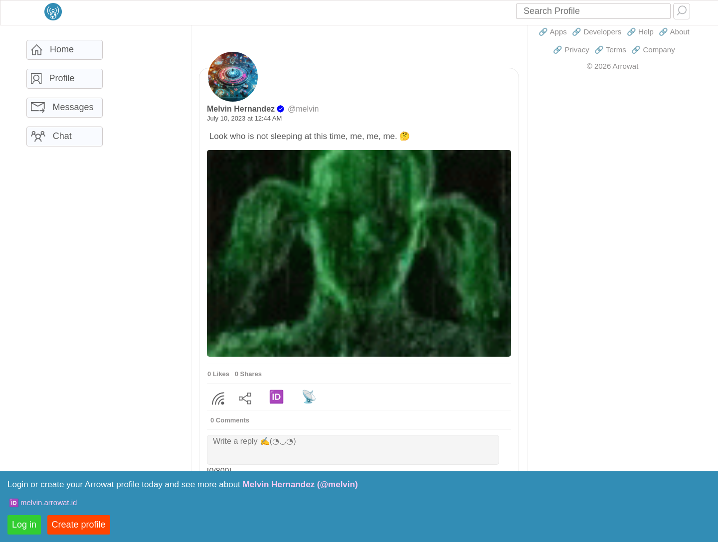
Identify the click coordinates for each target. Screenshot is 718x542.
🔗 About (674, 31)
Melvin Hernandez (241, 109)
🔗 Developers (596, 31)
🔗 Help (640, 31)
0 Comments (229, 420)
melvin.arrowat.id (48, 502)
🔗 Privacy (571, 49)
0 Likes (218, 374)
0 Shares (248, 374)
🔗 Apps (552, 31)
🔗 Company (653, 49)
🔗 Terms (610, 49)
